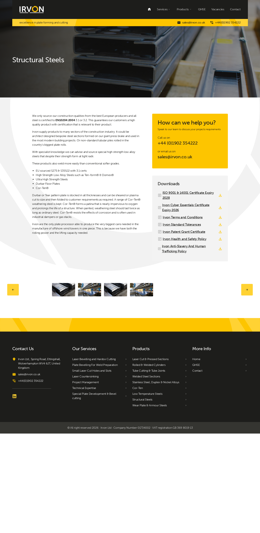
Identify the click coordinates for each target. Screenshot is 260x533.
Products (184, 9)
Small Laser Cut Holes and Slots (91, 470)
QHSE (202, 9)
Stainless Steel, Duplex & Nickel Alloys (155, 481)
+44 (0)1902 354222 (178, 143)
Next (247, 339)
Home (149, 9)
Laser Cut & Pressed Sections (150, 458)
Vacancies (217, 9)
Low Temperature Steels (147, 493)
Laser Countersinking (85, 476)
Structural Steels (142, 499)
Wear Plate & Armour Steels (149, 504)
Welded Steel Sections (146, 476)
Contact (235, 9)
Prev (13, 339)
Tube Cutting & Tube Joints (148, 470)
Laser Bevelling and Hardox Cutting (94, 458)
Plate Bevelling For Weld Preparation (95, 464)
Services (164, 9)
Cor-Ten (137, 487)
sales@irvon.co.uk (191, 22)
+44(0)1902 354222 (225, 22)
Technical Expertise (84, 487)
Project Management (85, 481)
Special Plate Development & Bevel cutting (94, 495)
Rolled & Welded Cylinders (149, 464)
